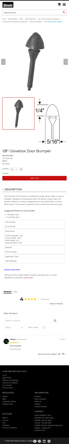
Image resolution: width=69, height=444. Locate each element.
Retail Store (6, 378)
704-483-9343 (46, 423)
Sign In (5, 418)
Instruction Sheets (9, 401)
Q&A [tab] (15, 292)
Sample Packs (7, 404)
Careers (37, 404)
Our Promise (7, 385)
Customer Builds (40, 406)
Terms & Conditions (9, 428)
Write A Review (56, 304)
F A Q (4, 375)
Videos (4, 396)
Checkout (5, 425)
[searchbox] (28, 320)
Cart (3, 423)
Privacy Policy (7, 388)
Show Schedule (40, 399)
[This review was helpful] (59, 354)
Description (13, 189)
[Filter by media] (36, 327)
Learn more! (28, 278)
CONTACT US (39, 430)
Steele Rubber (14, 5)
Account (5, 420)
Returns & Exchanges (10, 380)
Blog (4, 399)
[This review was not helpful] (63, 354)
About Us (37, 401)
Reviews (37, 396)
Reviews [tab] (8, 292)
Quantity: (5, 169)
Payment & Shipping (9, 383)
